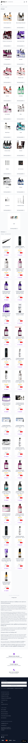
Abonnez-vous (14, 685)
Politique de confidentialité (6, 698)
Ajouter (6, 255)
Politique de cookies (5, 696)
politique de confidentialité (19, 688)
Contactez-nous (4, 700)
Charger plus (14, 597)
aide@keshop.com (4, 723)
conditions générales (10, 688)
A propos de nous (4, 704)
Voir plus (19, 323)
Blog (2, 702)
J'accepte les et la (13, 688)
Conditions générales (5, 694)
